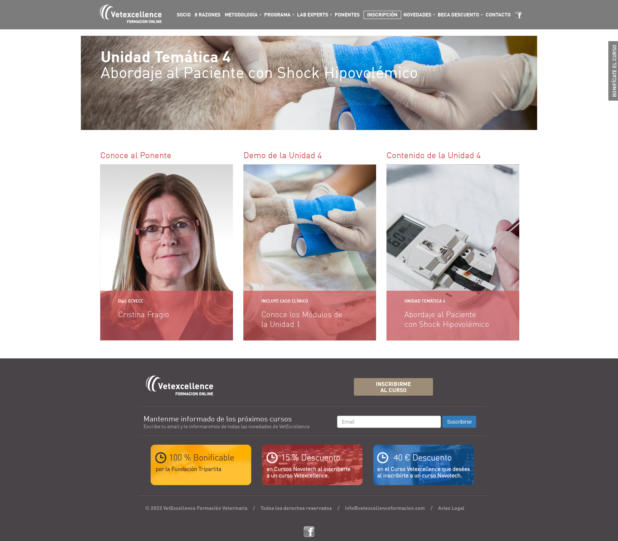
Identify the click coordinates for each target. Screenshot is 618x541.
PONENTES (347, 15)
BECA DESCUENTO (458, 15)
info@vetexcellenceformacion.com (385, 508)
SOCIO (184, 15)
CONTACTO (498, 15)
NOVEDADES (417, 15)
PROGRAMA (277, 15)
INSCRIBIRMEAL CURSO (393, 387)
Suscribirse (459, 422)
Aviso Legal (451, 508)
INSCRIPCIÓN (382, 15)
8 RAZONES (207, 15)
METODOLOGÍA (241, 15)
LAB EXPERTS (312, 15)
